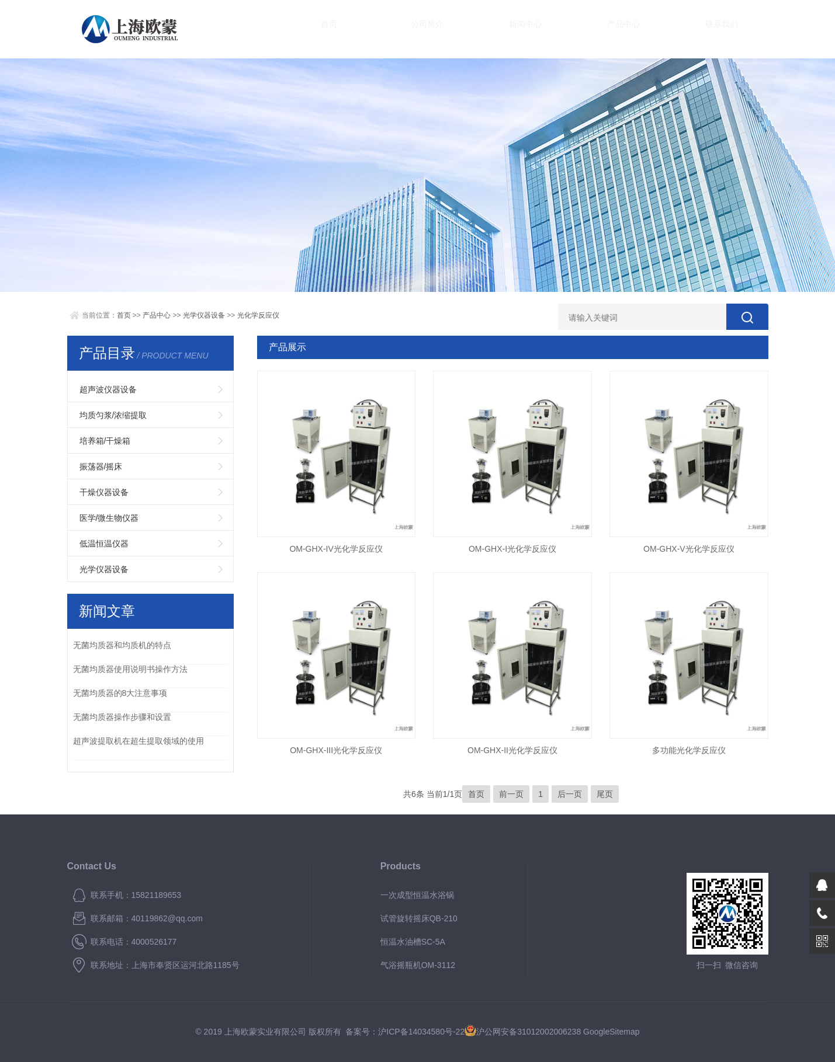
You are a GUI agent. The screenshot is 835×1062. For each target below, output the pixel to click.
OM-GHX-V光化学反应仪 (688, 548)
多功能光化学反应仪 (689, 750)
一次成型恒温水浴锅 (417, 895)
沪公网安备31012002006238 (528, 1031)
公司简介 (400, 29)
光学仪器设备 (204, 315)
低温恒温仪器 (104, 543)
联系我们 (645, 29)
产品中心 (564, 29)
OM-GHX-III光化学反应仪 (336, 750)
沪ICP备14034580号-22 (421, 1031)
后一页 (569, 794)
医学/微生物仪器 (109, 518)
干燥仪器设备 (104, 492)
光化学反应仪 (258, 315)
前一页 (511, 794)
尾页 (605, 794)
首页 (318, 29)
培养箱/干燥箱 (105, 440)
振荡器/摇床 (101, 466)
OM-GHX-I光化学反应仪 (512, 548)
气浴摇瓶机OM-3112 (417, 965)
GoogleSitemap (611, 1031)
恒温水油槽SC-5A (412, 941)
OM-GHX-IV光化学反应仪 (335, 548)
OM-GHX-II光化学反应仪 (512, 750)
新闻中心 (482, 29)
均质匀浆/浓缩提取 (113, 415)
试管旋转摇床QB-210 (419, 918)
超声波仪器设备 (108, 389)
